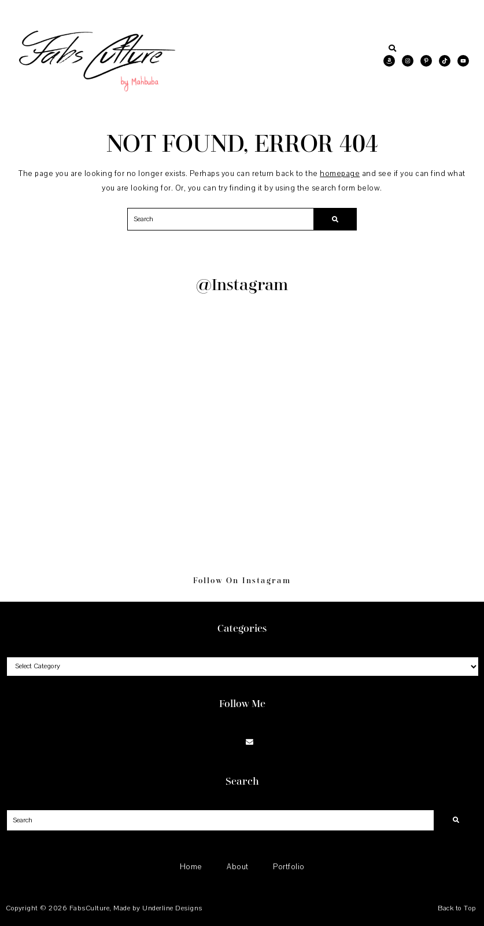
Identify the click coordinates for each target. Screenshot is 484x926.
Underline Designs (172, 908)
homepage (340, 174)
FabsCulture (89, 908)
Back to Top (457, 908)
